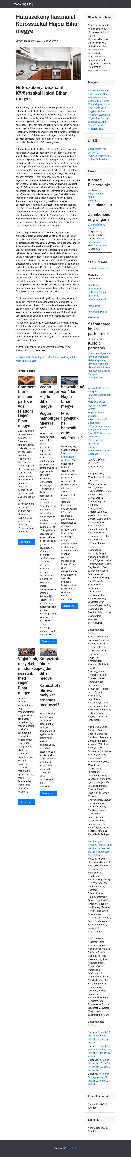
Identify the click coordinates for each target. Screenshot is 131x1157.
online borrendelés (98, 299)
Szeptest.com (96, 377)
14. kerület (93, 1063)
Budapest (102, 97)
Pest (98, 118)
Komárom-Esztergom (99, 114)
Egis (106, 159)
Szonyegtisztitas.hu (98, 429)
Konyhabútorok (95, 193)
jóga (97, 249)
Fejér (101, 101)
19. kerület (103, 1073)
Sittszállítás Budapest (99, 851)
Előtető (91, 197)
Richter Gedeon (96, 159)
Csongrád (93, 101)
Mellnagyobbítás (96, 402)
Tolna (97, 125)
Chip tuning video (98, 311)
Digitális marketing (98, 363)
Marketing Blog (23, 4)
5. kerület (100, 1039)
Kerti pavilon (94, 190)
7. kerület (103, 1046)
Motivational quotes (99, 356)
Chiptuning (94, 306)
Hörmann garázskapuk (99, 426)
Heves (97, 108)
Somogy (105, 118)
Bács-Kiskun (94, 90)
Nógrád (92, 118)
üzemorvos (94, 242)
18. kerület (93, 1070)
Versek (100, 238)
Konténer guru (95, 841)
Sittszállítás (94, 855)
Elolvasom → (26, 541)
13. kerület (103, 1060)
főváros (102, 148)
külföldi (65, 467)
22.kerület (101, 1080)
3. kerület (100, 1035)
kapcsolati (93, 70)
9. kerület (100, 1049)
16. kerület (93, 1066)
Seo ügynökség (96, 1077)
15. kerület (105, 1063)
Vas (103, 125)
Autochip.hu (94, 200)
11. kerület (101, 1053)
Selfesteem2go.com (99, 353)
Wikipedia (94, 317)
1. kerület (103, 1032)
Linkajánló (72, 1148)
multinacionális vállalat (99, 155)
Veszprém (93, 128)
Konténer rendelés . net (100, 844)
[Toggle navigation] (113, 4)
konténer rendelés (98, 245)
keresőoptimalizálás (99, 367)
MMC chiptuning (97, 360)
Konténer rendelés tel (99, 848)
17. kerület (105, 1066)
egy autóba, (67, 498)
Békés (91, 94)
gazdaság (93, 152)
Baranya (105, 90)
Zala (101, 128)
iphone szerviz (96, 339)
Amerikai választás (98, 268)
